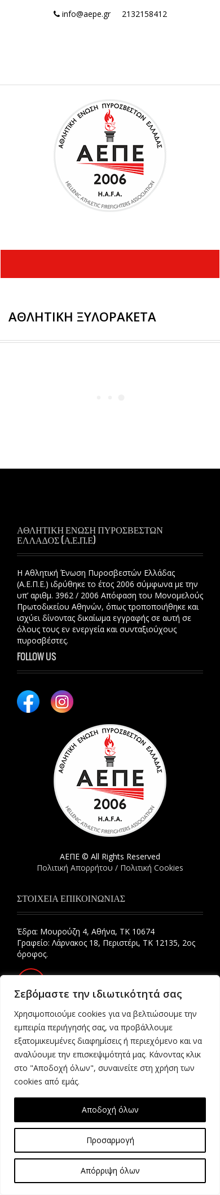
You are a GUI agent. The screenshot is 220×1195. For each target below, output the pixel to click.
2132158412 (144, 13)
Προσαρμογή (110, 1140)
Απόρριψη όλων (110, 1170)
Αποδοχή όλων (110, 1109)
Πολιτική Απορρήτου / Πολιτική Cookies (110, 867)
